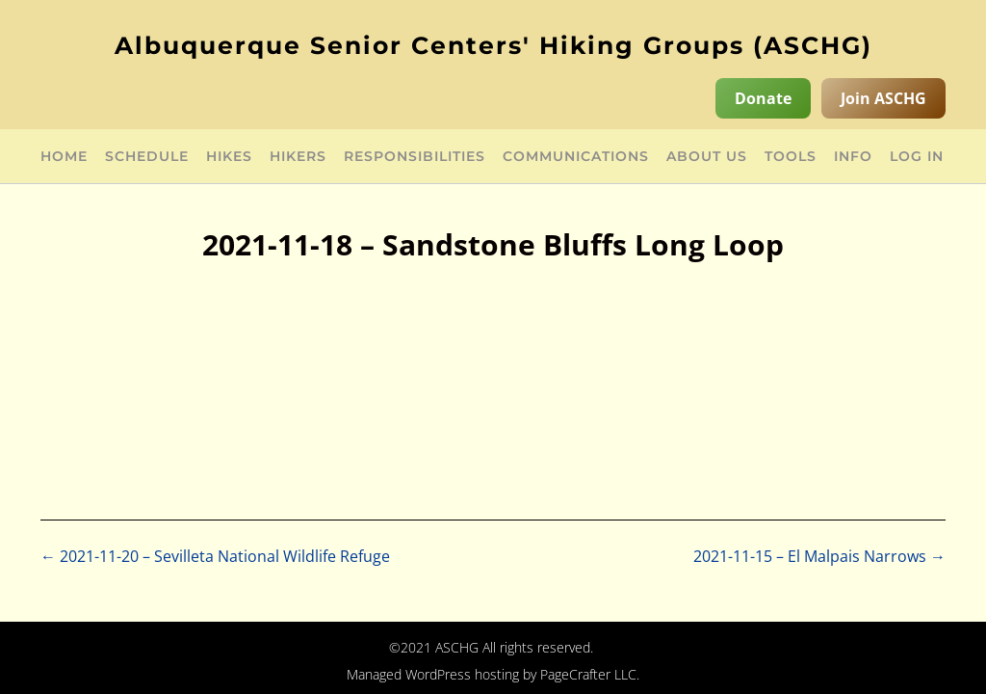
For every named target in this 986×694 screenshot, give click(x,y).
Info (853, 157)
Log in (917, 157)
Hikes (229, 157)
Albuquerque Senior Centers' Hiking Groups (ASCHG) (493, 45)
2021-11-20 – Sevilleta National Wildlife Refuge (215, 556)
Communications (576, 157)
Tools (791, 157)
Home (64, 157)
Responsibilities (414, 157)
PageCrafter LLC (588, 674)
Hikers (298, 157)
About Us (706, 157)
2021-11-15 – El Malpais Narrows (819, 556)
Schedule (147, 157)
